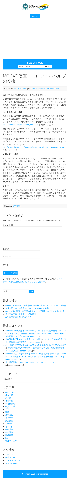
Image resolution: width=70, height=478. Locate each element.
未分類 (8, 398)
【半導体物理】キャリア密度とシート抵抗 (23, 339)
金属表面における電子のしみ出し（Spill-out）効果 (27, 308)
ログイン (9, 454)
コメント (8, 225)
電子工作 (9, 427)
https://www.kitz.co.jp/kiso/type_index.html (21, 124)
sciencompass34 (38, 89)
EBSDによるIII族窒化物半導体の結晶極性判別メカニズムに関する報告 (35, 305)
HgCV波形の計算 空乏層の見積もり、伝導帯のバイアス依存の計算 (34, 311)
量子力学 (9, 418)
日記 (7, 409)
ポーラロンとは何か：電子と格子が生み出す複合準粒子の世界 (32, 353)
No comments (53, 89)
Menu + (35, 16)
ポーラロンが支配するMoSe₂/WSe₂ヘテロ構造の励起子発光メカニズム (36, 330)
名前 (6, 249)
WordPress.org (11, 463)
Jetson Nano (10, 392)
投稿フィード (11, 457)
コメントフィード (13, 460)
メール (7, 257)
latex (7, 438)
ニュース (9, 395)
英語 (7, 412)
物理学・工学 (11, 441)
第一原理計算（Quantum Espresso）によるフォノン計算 (29, 362)
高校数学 (9, 435)
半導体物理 (10, 404)
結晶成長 (17, 206)
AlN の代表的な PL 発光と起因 (18, 317)
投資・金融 (10, 406)
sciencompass (42, 474)
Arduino (8, 424)
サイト (6, 265)
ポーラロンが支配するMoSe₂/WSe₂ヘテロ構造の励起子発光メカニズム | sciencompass (35, 356)
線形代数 (9, 415)
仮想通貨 (9, 429)
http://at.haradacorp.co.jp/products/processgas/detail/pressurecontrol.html (34, 147)
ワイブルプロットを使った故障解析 (20, 314)
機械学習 (9, 401)
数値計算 (9, 432)
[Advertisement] (35, 40)
